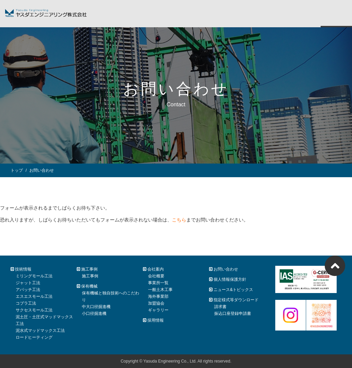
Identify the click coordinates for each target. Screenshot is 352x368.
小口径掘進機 (94, 313)
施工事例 (90, 276)
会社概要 (156, 276)
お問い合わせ (223, 269)
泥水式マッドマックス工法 (40, 330)
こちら (179, 220)
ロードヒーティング (34, 337)
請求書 (220, 306)
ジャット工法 (28, 282)
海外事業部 (158, 296)
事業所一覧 (158, 282)
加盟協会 (156, 303)
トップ (17, 170)
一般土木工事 (160, 289)
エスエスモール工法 (34, 296)
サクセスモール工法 (34, 310)
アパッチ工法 (28, 289)
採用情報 (153, 320)
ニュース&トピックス (231, 289)
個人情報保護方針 (227, 279)
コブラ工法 (26, 303)
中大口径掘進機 (96, 306)
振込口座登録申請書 (232, 313)
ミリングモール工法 (34, 276)
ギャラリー (158, 310)
